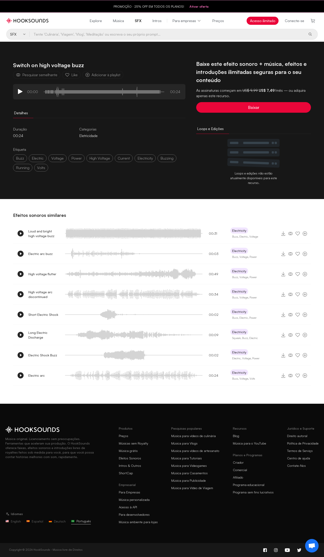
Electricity (239, 230)
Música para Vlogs (184, 443)
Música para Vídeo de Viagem (192, 488)
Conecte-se (294, 20)
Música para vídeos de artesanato (195, 451)
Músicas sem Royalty (133, 443)
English (13, 521)
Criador (238, 462)
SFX (138, 20)
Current (124, 158)
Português (81, 521)
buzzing (166, 158)
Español (34, 521)
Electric (243, 236)
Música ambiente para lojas (138, 522)
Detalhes (21, 113)
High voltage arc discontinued (40, 294)
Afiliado (238, 477)
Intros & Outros (130, 466)
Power (253, 257)
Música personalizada (134, 500)
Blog (236, 436)
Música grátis (128, 451)
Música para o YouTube (249, 443)
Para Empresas (129, 492)
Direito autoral (297, 436)
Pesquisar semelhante (36, 75)
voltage (57, 158)
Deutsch (57, 521)
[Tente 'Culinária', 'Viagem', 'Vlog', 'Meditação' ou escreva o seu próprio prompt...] (167, 34)
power (76, 158)
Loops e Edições (210, 128)
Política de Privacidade (303, 443)
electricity (145, 158)
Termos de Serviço (300, 451)
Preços (218, 20)
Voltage (253, 236)
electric (38, 158)
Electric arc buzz (40, 254)
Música (118, 20)
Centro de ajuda (298, 458)
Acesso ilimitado (262, 20)
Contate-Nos (296, 466)
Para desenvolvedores (134, 514)
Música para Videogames (189, 466)
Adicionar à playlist (102, 75)
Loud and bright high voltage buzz (41, 233)
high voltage (99, 158)
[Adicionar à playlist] (304, 233)
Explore (96, 20)
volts (41, 167)
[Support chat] (312, 545)
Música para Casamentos (189, 473)
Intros (157, 20)
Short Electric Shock (43, 314)
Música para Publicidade (188, 480)
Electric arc (36, 375)
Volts (252, 378)
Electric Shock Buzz (42, 355)
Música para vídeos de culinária (193, 436)
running (22, 167)
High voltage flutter (42, 274)
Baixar (253, 107)
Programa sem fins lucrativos (253, 492)
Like (71, 75)
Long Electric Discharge (37, 335)
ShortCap (126, 473)
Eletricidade (88, 135)
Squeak (236, 338)
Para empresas (186, 20)
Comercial (240, 470)
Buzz (20, 158)
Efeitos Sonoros (130, 458)
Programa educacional (248, 485)
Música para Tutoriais (186, 458)
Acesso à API (128, 507)
